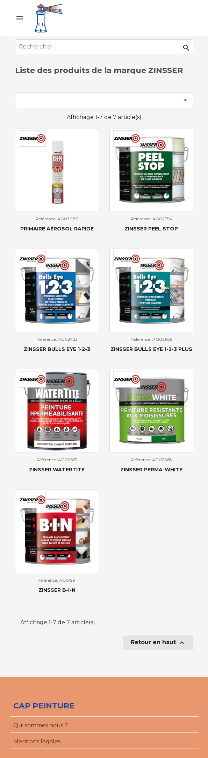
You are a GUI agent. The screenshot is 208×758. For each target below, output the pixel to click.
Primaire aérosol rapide (57, 229)
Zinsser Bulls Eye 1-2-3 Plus (151, 349)
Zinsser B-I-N (57, 590)
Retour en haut (158, 643)
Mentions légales (36, 741)
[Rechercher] (104, 46)
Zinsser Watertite (57, 469)
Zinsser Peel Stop (151, 229)
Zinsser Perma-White (151, 469)
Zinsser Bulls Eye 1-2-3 (57, 349)
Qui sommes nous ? (40, 725)
